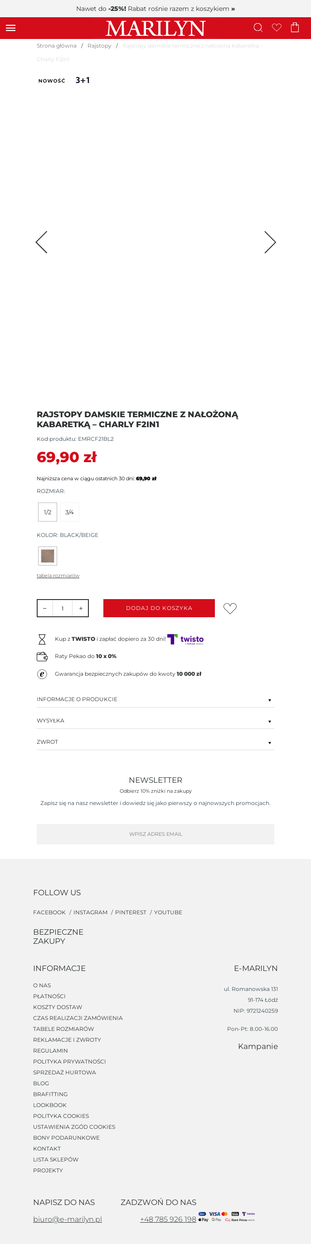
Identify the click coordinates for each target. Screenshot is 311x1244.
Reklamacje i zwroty (67, 1040)
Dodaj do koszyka (159, 608)
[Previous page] (42, 241)
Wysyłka (155, 720)
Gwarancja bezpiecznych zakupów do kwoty (128, 673)
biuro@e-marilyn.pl (67, 1219)
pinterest (131, 912)
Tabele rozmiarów (63, 1029)
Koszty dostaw (57, 1007)
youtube (168, 912)
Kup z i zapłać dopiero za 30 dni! (129, 638)
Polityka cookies (61, 1116)
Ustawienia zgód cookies (74, 1127)
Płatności (49, 996)
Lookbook (50, 1105)
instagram (91, 912)
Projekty (48, 1170)
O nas (42, 985)
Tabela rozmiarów (58, 575)
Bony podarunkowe (66, 1138)
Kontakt (47, 1149)
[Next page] (269, 241)
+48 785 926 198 (168, 1219)
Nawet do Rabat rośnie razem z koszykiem (155, 9)
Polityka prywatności (69, 1062)
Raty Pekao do (86, 656)
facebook (50, 912)
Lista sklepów (55, 1159)
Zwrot (155, 741)
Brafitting (50, 1094)
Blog (41, 1083)
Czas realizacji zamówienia (78, 1018)
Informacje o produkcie (155, 698)
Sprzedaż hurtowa (64, 1072)
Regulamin (50, 1051)
